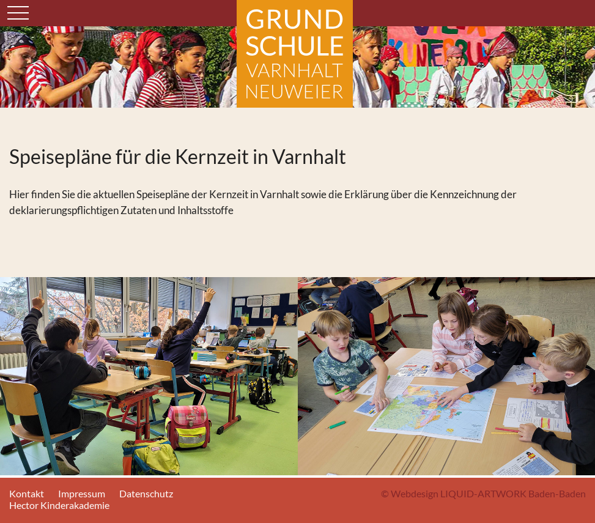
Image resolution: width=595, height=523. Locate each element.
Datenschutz (146, 493)
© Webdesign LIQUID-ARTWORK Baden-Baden (483, 493)
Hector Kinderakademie (59, 505)
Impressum (81, 493)
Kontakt (26, 493)
